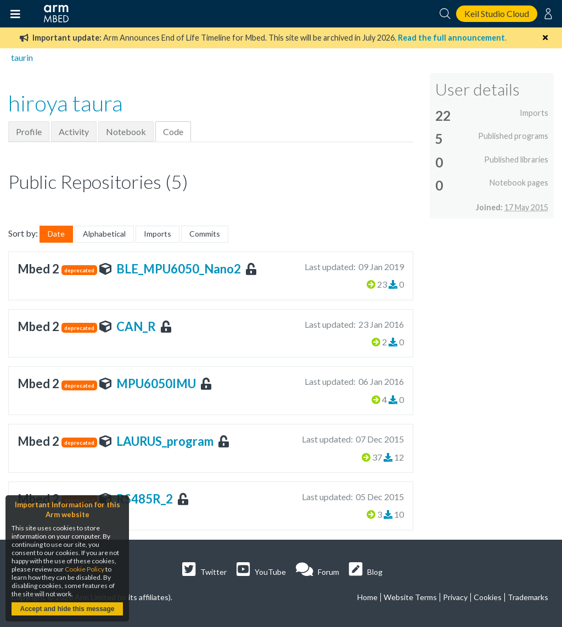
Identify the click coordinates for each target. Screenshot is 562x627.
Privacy (455, 597)
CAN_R (136, 326)
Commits (204, 233)
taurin (22, 57)
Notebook (126, 131)
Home (367, 597)
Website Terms (410, 597)
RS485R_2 (144, 498)
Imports (157, 233)
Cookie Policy (84, 569)
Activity (74, 131)
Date (56, 233)
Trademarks (528, 597)
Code (173, 131)
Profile (29, 131)
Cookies (488, 597)
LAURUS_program (164, 441)
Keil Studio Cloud (496, 13)
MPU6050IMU (156, 383)
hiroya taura (65, 103)
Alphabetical (104, 233)
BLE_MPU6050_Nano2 (178, 268)
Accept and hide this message (67, 609)
